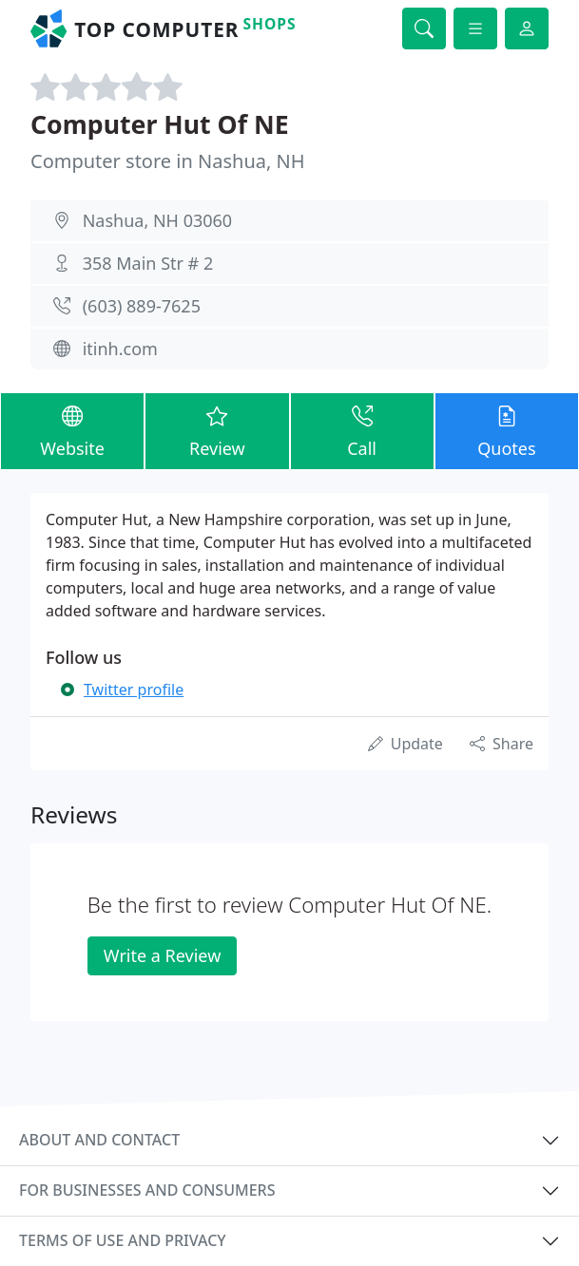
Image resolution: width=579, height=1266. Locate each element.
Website (72, 430)
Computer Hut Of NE (159, 124)
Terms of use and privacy (122, 1240)
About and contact (99, 1139)
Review (217, 430)
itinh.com (120, 348)
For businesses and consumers (147, 1190)
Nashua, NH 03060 (157, 220)
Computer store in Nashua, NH (167, 161)
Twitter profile (133, 689)
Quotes (507, 430)
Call (362, 430)
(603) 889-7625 (142, 305)
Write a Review (162, 955)
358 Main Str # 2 (148, 263)
